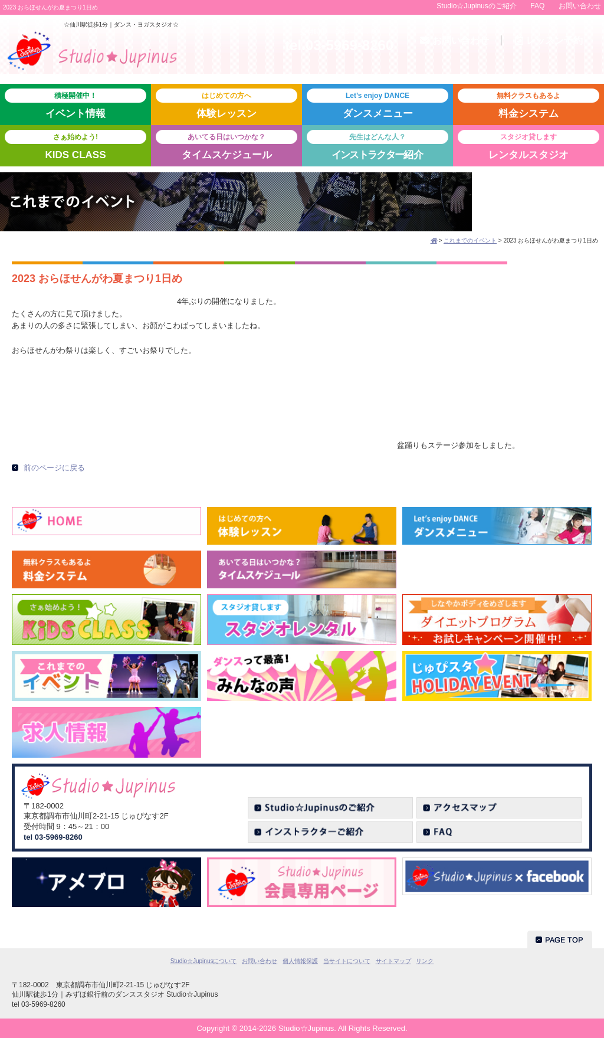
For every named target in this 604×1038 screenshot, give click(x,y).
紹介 (377, 145)
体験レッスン (226, 104)
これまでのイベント (470, 240)
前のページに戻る (54, 467)
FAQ (537, 6)
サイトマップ (393, 961)
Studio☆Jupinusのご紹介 (476, 6)
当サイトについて (346, 961)
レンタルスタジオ (528, 145)
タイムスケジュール (226, 145)
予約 (549, 40)
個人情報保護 (300, 961)
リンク (425, 961)
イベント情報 (75, 104)
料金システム (528, 104)
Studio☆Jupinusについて (203, 961)
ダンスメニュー (377, 104)
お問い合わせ (580, 6)
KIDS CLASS (75, 145)
